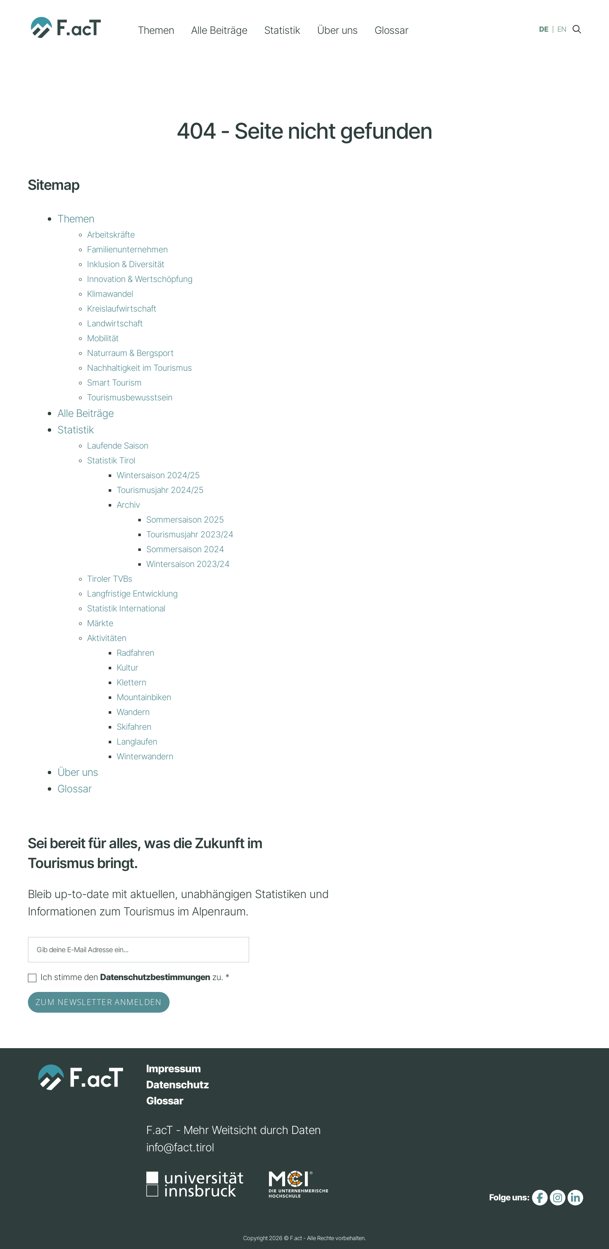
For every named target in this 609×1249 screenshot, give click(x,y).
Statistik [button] (282, 30)
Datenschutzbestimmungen (155, 977)
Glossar (392, 30)
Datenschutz (177, 1084)
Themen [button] (156, 30)
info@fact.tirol (180, 1147)
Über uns (337, 30)
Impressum (173, 1068)
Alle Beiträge (219, 30)
